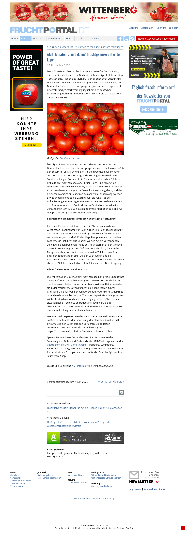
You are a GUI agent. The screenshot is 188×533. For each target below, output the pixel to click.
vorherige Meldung (89, 46)
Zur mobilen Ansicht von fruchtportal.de (92, 498)
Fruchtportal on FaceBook (120, 38)
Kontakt (163, 489)
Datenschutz (150, 489)
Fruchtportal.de (50, 29)
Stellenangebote (45, 475)
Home (14, 38)
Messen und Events (76, 475)
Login (175, 27)
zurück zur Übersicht (61, 46)
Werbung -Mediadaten (101, 486)
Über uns (161, 27)
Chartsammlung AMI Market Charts (67, 344)
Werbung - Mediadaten (141, 27)
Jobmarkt (37, 38)
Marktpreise (54, 38)
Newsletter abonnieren (20, 480)
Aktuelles (14, 475)
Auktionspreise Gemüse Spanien (106, 477)
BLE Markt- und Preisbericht (103, 475)
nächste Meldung (111, 46)
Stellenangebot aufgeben (49, 477)
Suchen (95, 38)
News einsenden (17, 483)
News (24, 38)
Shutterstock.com (69, 158)
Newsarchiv (15, 477)
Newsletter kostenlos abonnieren (157, 38)
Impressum (135, 489)
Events (69, 38)
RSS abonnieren (17, 486)
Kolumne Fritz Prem (77, 482)
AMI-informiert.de (82, 365)
